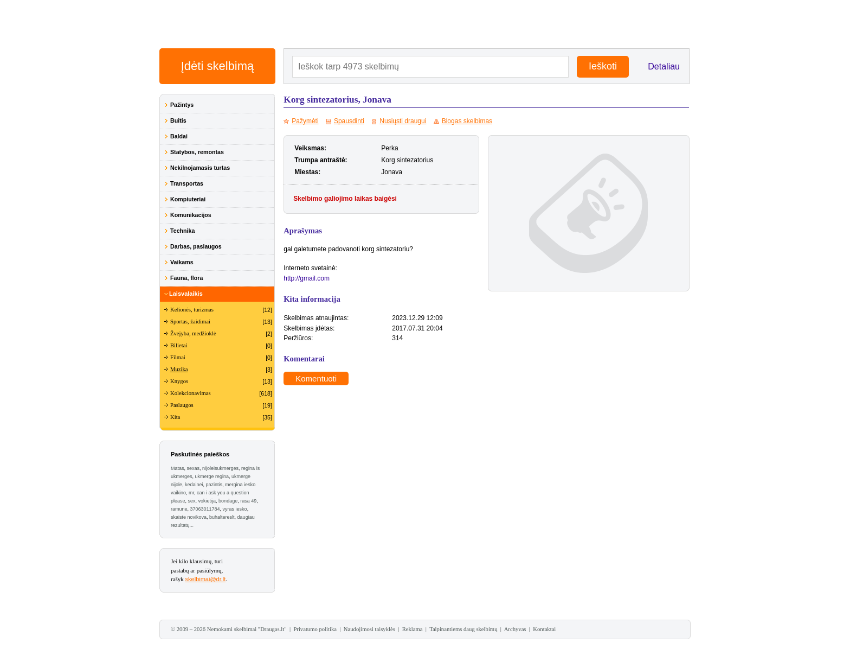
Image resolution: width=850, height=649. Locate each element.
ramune (179, 509)
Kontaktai (544, 629)
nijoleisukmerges (220, 468)
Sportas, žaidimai (190, 321)
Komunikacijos (190, 215)
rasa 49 (248, 501)
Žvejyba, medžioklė (193, 333)
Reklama (412, 629)
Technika (182, 230)
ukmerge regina (212, 476)
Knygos (179, 381)
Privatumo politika (315, 629)
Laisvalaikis (186, 293)
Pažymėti (305, 121)
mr (191, 492)
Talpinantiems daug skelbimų (463, 629)
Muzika (179, 369)
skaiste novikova (189, 517)
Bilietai (178, 345)
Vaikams (182, 262)
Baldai (179, 136)
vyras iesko (235, 509)
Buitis (178, 120)
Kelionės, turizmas (192, 310)
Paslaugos (182, 405)
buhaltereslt (222, 517)
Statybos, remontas (197, 152)
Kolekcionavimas (190, 393)
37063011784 (205, 509)
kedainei (194, 484)
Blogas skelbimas (467, 121)
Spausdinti (349, 121)
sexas (193, 468)
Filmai (177, 357)
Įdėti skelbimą (217, 66)
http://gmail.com (307, 278)
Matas (177, 468)
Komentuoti (316, 378)
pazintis (214, 484)
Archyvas (515, 629)
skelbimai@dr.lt (205, 579)
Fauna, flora (186, 278)
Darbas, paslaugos (196, 246)
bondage (227, 501)
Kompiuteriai (187, 199)
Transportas (186, 183)
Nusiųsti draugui (402, 121)
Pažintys (182, 104)
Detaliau (664, 66)
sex (192, 501)
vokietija (207, 501)
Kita (175, 417)
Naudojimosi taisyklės (369, 629)
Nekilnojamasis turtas (200, 167)
